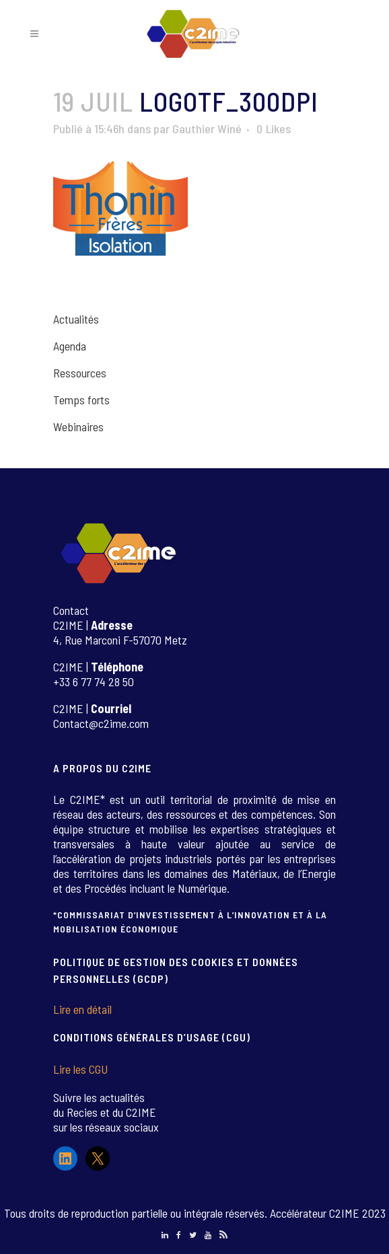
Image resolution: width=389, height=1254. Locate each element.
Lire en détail (82, 1009)
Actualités (76, 318)
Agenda (69, 345)
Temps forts (81, 399)
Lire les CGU (80, 1069)
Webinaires (78, 426)
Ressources (79, 372)
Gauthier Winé (207, 128)
